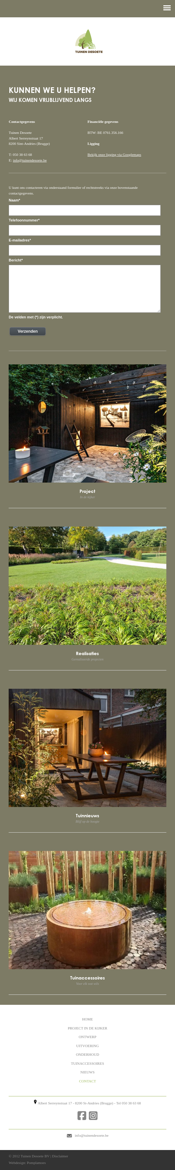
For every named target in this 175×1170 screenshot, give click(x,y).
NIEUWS (88, 1072)
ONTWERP (87, 1037)
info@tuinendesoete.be (30, 160)
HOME (87, 1019)
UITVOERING (87, 1046)
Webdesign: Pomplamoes (27, 1163)
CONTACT (87, 1081)
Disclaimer (60, 1156)
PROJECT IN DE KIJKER (87, 1028)
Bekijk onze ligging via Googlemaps (114, 155)
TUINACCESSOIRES (87, 1063)
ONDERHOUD (87, 1054)
